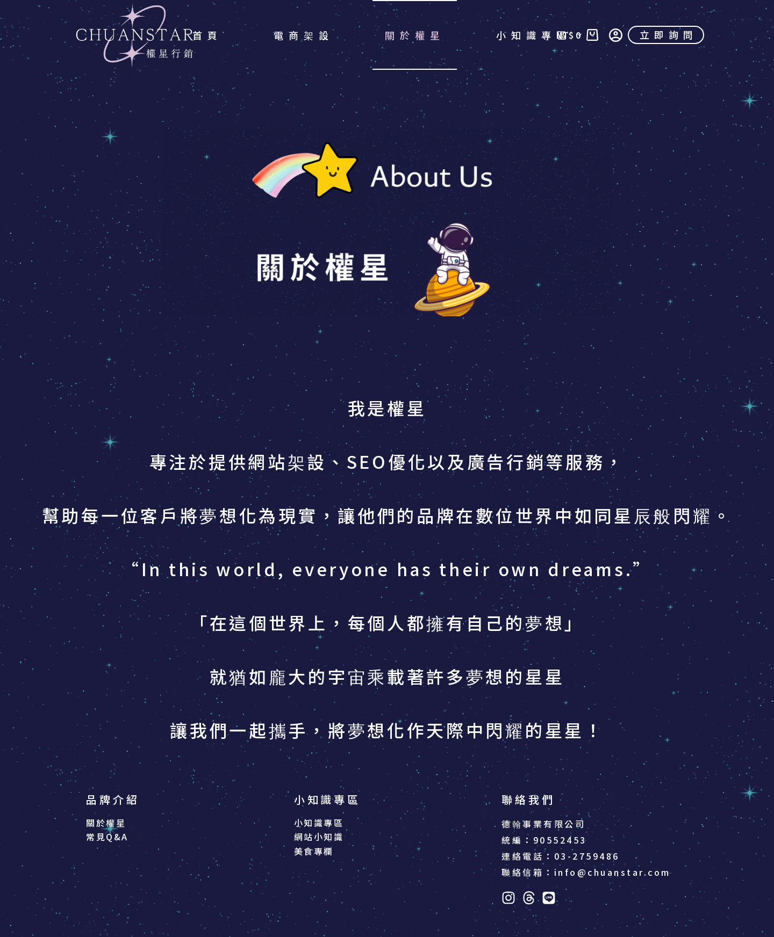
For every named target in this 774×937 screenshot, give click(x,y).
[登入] (615, 35)
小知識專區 (541, 35)
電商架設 (304, 35)
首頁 (207, 35)
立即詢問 (669, 34)
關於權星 (415, 35)
